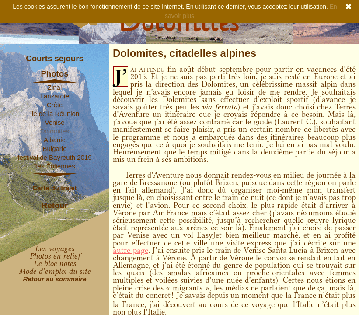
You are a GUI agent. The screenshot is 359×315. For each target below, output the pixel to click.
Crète (55, 104)
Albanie (55, 140)
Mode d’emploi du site (55, 271)
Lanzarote (55, 96)
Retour (55, 205)
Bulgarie (54, 148)
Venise (54, 122)
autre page (130, 250)
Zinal (55, 87)
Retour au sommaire (54, 279)
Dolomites (55, 131)
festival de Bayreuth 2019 (54, 157)
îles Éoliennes (54, 166)
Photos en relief (55, 256)
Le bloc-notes (55, 263)
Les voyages (54, 248)
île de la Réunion (55, 113)
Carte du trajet (54, 188)
